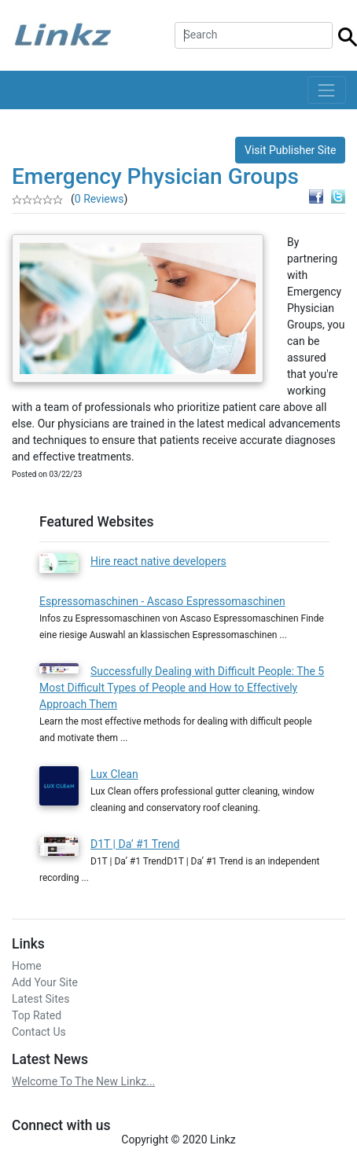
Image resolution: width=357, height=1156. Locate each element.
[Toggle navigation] (326, 90)
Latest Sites (40, 999)
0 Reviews (99, 199)
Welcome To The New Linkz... (83, 1081)
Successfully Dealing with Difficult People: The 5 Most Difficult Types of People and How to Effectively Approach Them (181, 687)
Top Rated (36, 1015)
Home (27, 966)
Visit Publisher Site (291, 150)
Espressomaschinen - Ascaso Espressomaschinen (162, 601)
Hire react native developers (158, 561)
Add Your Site (45, 982)
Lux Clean (114, 774)
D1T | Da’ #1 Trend (134, 844)
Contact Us (39, 1032)
